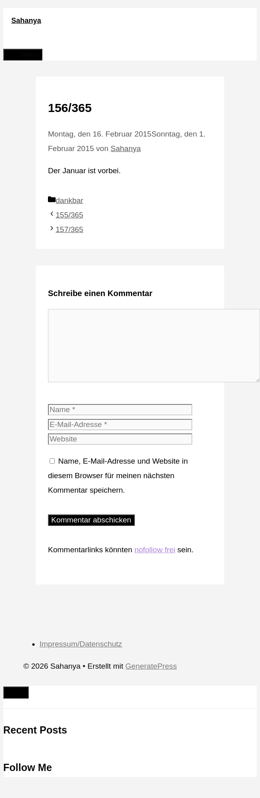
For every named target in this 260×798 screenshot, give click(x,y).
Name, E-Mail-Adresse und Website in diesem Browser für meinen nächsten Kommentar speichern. (118, 475)
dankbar (69, 200)
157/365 (69, 229)
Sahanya (26, 21)
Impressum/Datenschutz (81, 644)
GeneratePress (151, 666)
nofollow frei (154, 549)
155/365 (69, 215)
